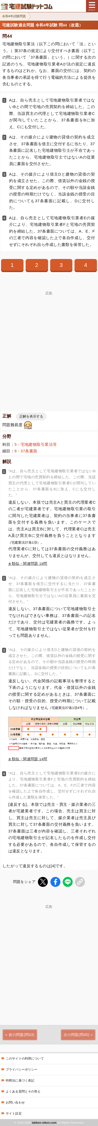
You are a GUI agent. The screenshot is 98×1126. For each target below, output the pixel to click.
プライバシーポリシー (21, 1069)
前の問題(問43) (21, 1035)
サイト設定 (14, 1113)
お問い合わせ (15, 1102)
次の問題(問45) (76, 1035)
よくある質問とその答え (23, 1091)
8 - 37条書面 (25, 451)
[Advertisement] (49, 344)
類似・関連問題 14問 (29, 759)
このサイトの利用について (25, 1058)
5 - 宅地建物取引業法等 (35, 444)
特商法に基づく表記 (20, 1080)
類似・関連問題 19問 (29, 564)
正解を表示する (31, 416)
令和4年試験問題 (14, 16)
